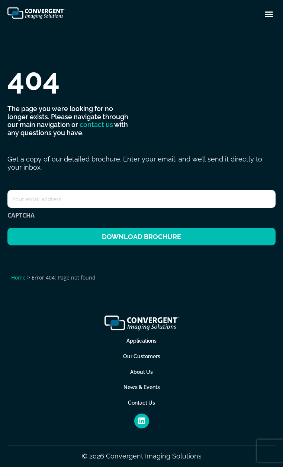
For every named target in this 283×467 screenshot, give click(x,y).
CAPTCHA (21, 215)
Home (18, 277)
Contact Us (141, 403)
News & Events (141, 387)
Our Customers (141, 356)
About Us (141, 372)
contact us (96, 124)
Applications (141, 341)
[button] (269, 14)
